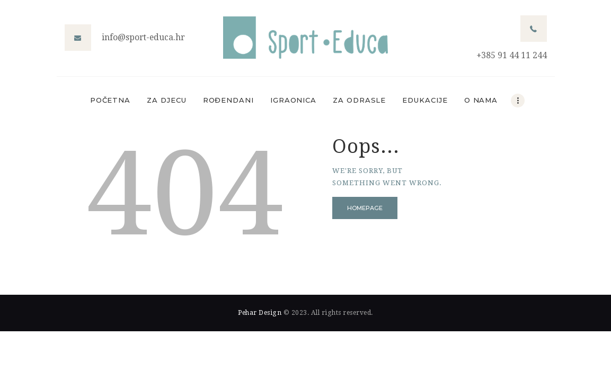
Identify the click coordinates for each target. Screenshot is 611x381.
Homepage (365, 208)
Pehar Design (259, 312)
